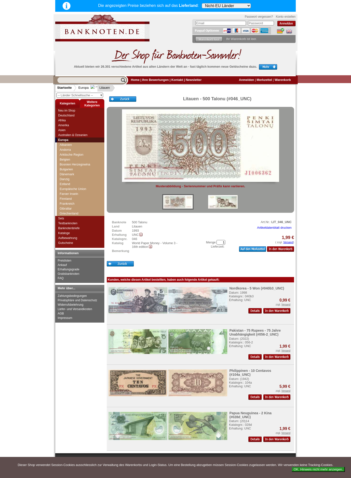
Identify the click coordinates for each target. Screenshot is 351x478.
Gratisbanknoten (68, 274)
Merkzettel (264, 80)
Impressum (65, 318)
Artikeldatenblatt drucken (274, 227)
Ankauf (62, 265)
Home (135, 80)
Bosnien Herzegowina (75, 164)
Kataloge (64, 233)
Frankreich (67, 203)
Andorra (65, 149)
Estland (65, 184)
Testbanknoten (67, 223)
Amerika (63, 125)
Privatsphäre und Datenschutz (77, 300)
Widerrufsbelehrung (70, 304)
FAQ (61, 278)
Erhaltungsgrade (68, 269)
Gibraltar (66, 208)
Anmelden (246, 80)
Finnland (66, 199)
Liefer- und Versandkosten (75, 309)
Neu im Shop (66, 110)
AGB (61, 313)
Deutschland (66, 115)
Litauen (100, 87)
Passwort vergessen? (259, 16)
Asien (62, 130)
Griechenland (69, 213)
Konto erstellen (286, 16)
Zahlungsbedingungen (72, 296)
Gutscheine (65, 243)
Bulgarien (66, 169)
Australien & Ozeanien (72, 135)
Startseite (64, 87)
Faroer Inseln (69, 194)
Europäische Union (73, 189)
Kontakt (177, 80)
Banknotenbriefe (69, 228)
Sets (61, 218)
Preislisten (64, 260)
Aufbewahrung (67, 238)
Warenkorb (283, 80)
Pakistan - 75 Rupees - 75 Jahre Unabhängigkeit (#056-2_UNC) (255, 332)
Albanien (66, 145)
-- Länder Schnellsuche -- (80, 95)
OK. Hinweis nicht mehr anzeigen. (318, 469)
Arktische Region (71, 154)
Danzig (64, 179)
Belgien (65, 159)
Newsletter (194, 80)
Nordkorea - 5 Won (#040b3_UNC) (256, 288)
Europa (83, 87)
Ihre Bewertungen (155, 80)
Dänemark (67, 174)
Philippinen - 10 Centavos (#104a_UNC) (250, 373)
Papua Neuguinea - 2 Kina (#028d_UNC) (250, 415)
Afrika (62, 120)
